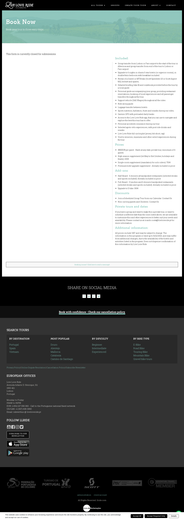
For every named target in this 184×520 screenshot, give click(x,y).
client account (100, 495)
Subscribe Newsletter (75, 367)
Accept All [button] (137, 516)
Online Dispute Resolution (33, 367)
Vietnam (14, 351)
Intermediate (99, 348)
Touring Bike (140, 351)
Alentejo (55, 348)
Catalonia (56, 355)
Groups (115, 5)
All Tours (97, 5)
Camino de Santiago (62, 359)
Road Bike (139, 348)
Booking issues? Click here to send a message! (92, 265)
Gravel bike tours (142, 359)
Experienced (99, 351)
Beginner (97, 344)
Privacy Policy (13, 367)
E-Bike (137, 344)
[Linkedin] (89, 296)
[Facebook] (84, 296)
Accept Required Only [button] (156, 516)
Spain (12, 348)
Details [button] (174, 516)
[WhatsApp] (93, 296)
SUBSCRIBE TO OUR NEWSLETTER (18, 435)
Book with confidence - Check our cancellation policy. (92, 312)
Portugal (14, 344)
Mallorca (55, 351)
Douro (54, 344)
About (155, 5)
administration (84, 495)
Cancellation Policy (56, 367)
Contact (171, 5)
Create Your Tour (135, 5)
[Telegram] (98, 296)
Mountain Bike (141, 355)
